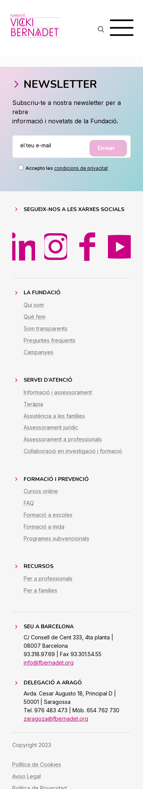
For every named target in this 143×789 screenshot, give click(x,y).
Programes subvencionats (56, 538)
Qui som (34, 305)
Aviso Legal (26, 776)
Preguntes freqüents (50, 340)
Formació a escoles (48, 514)
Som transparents (45, 328)
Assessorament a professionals (63, 439)
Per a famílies (40, 590)
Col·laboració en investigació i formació (73, 451)
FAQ (29, 503)
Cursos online (41, 491)
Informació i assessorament (58, 392)
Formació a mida (44, 526)
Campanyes (38, 352)
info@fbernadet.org (49, 662)
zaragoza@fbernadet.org (56, 718)
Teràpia (33, 404)
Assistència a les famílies (54, 416)
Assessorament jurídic (51, 427)
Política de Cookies (36, 764)
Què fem (34, 316)
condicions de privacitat (81, 168)
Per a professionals (48, 578)
